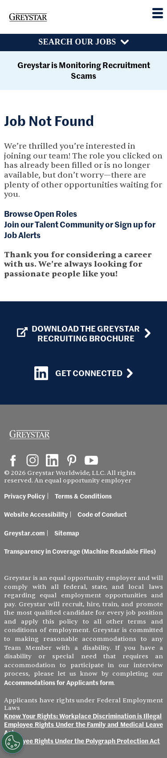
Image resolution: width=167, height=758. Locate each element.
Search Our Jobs (77, 41)
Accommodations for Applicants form (59, 682)
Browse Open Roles (40, 213)
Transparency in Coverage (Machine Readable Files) (80, 551)
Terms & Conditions (83, 495)
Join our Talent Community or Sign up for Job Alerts (79, 229)
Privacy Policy (24, 495)
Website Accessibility (36, 514)
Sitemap (66, 532)
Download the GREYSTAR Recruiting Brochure (78, 333)
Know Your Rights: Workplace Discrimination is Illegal (83, 715)
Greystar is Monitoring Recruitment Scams (83, 70)
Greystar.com (24, 532)
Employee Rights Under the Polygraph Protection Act (82, 740)
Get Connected (78, 373)
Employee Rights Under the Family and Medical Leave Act (83, 728)
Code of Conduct (102, 514)
